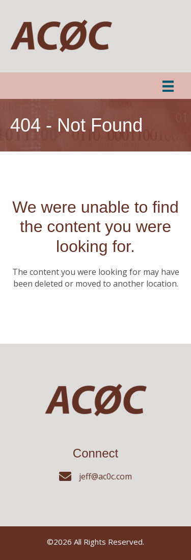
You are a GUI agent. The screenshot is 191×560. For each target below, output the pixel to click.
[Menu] (168, 85)
